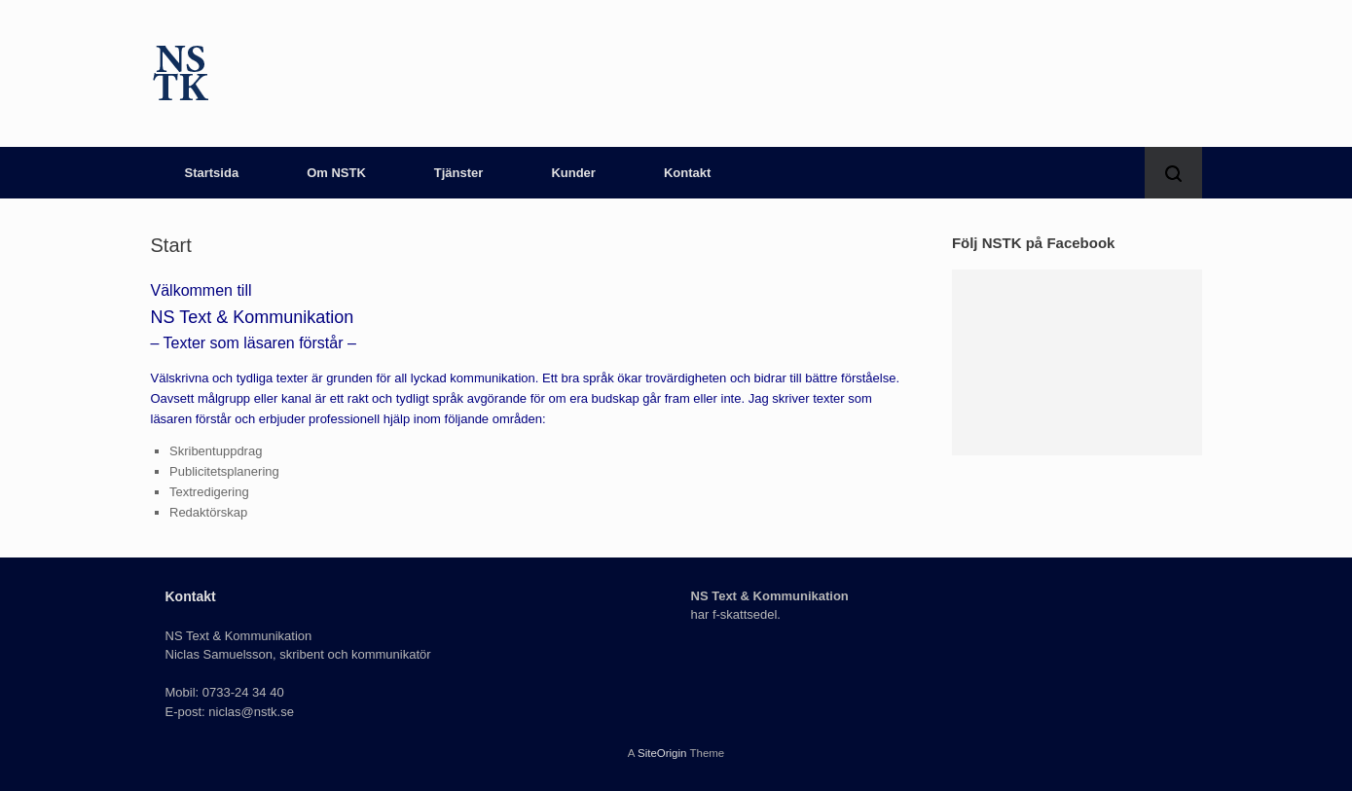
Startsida (212, 172)
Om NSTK (336, 172)
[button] (1173, 172)
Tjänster (459, 172)
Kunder (573, 172)
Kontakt (687, 172)
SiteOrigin (662, 753)
